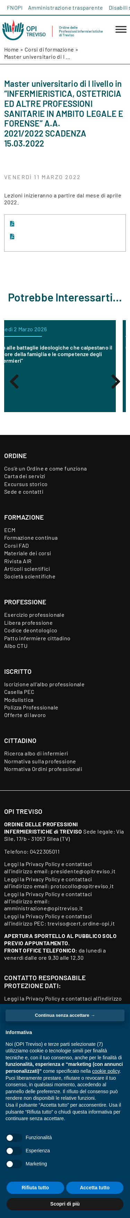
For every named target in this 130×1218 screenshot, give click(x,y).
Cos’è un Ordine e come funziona (45, 468)
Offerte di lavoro (25, 715)
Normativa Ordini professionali (43, 768)
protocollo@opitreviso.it (82, 886)
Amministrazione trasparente (65, 7)
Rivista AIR (18, 561)
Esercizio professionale (34, 614)
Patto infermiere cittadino (37, 638)
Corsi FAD (16, 545)
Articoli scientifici (27, 568)
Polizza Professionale (31, 707)
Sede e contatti (23, 491)
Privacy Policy (43, 864)
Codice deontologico (31, 630)
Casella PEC (19, 691)
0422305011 (45, 851)
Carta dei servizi (24, 476)
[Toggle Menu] (121, 29)
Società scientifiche (29, 576)
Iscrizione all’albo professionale (44, 684)
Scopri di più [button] (65, 1204)
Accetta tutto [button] (95, 1187)
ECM (9, 530)
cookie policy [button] (106, 1071)
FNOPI (15, 7)
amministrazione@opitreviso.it (43, 908)
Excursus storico (25, 484)
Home (11, 49)
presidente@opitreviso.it (83, 871)
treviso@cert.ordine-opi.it (81, 923)
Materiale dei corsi (27, 553)
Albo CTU (15, 645)
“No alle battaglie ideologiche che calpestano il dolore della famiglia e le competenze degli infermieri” (64, 354)
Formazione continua (31, 537)
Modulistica (18, 699)
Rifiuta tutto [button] (35, 1187)
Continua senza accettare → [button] (65, 1015)
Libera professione (28, 622)
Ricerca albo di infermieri (36, 753)
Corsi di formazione (49, 49)
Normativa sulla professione (40, 761)
